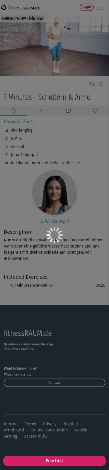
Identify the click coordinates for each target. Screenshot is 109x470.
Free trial (54, 460)
